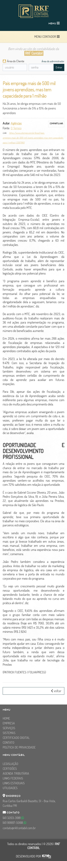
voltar (56, 691)
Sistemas (9, 733)
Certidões (10, 769)
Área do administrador (53, 61)
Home (6, 718)
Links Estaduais (14, 783)
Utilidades (10, 788)
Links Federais (13, 778)
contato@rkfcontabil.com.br (19, 828)
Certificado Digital (16, 738)
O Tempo (16, 128)
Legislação (10, 764)
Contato (8, 742)
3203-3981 (13, 818)
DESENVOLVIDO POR (28, 856)
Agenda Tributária (16, 773)
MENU (54, 23)
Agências (16, 123)
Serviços (9, 728)
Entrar (59, 67)
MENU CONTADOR (47, 37)
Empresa (9, 723)
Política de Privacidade (19, 747)
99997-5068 (14, 823)
